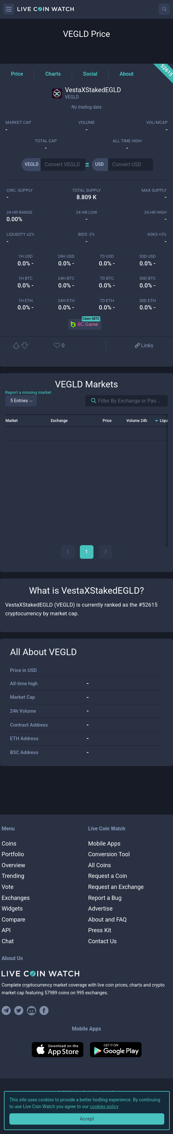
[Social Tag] (90, 74)
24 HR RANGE (19, 212)
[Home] (86, 973)
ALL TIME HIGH (127, 140)
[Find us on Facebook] (44, 1010)
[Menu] (8, 9)
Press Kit (99, 930)
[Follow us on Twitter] (19, 1010)
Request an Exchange (116, 886)
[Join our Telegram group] (7, 1010)
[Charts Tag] (53, 74)
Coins (9, 843)
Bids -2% (86, 234)
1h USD (25, 256)
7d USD (107, 256)
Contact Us (102, 941)
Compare (13, 919)
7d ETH (107, 300)
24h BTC (66, 278)
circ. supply (19, 190)
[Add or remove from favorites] (68, 346)
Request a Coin (107, 875)
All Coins (99, 865)
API (6, 930)
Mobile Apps (104, 843)
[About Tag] (127, 74)
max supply (154, 190)
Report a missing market (28, 392)
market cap (18, 122)
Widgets (12, 908)
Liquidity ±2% (20, 234)
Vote (8, 886)
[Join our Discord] (31, 1010)
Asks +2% (157, 234)
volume (86, 122)
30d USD (147, 256)
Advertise (100, 908)
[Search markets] (91, 400)
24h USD (66, 256)
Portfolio (13, 854)
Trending (13, 875)
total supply (86, 190)
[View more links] (143, 346)
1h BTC (25, 278)
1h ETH (25, 300)
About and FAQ (107, 919)
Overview (13, 865)
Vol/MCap (157, 122)
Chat (8, 941)
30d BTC (147, 278)
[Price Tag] (17, 74)
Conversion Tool (109, 854)
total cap (46, 140)
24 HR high (155, 212)
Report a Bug (105, 897)
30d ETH (147, 300)
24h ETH (66, 300)
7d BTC (107, 278)
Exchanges (16, 897)
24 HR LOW (86, 212)
